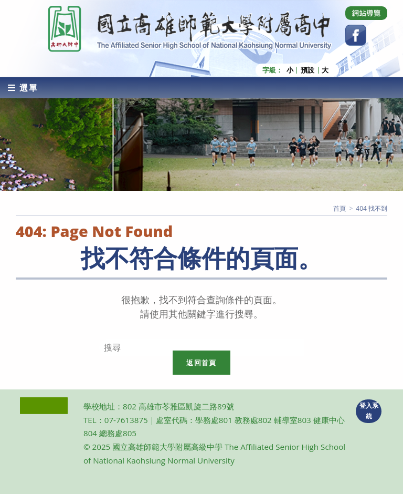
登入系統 (368, 411)
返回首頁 (201, 362)
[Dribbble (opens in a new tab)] (366, 13)
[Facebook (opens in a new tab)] (355, 35)
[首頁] (339, 208)
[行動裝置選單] (23, 87)
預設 (307, 70)
